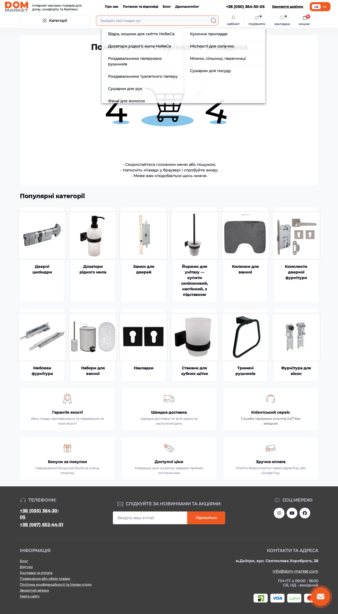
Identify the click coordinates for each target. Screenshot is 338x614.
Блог (167, 7)
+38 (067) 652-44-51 (41, 524)
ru (324, 7)
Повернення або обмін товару (45, 579)
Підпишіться (206, 518)
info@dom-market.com (295, 571)
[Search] (213, 20)
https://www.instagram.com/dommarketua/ (279, 513)
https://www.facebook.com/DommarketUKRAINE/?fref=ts (305, 513)
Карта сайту (30, 596)
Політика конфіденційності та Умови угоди (55, 584)
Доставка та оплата (36, 573)
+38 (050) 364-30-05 (39, 514)
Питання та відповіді (140, 7)
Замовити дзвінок (287, 7)
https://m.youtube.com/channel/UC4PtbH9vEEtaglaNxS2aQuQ (292, 513)
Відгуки (26, 567)
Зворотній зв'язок (34, 590)
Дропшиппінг (187, 7)
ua (316, 7)
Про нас (111, 7)
